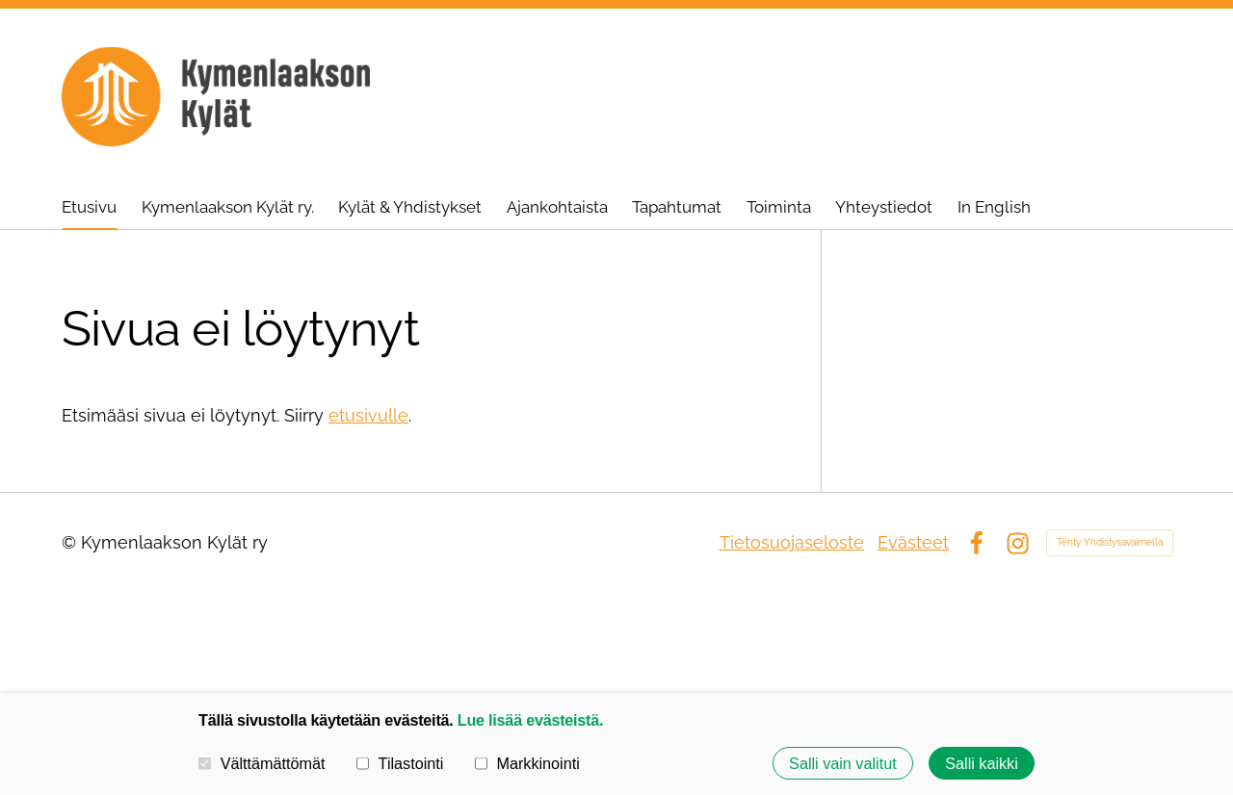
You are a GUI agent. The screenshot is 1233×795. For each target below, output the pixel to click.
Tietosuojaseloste (792, 542)
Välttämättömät (262, 763)
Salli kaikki (981, 763)
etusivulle (368, 415)
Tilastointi (399, 763)
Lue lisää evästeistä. (530, 720)
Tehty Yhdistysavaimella (1110, 542)
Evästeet (913, 542)
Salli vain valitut (843, 763)
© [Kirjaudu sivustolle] (71, 542)
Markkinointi (527, 763)
